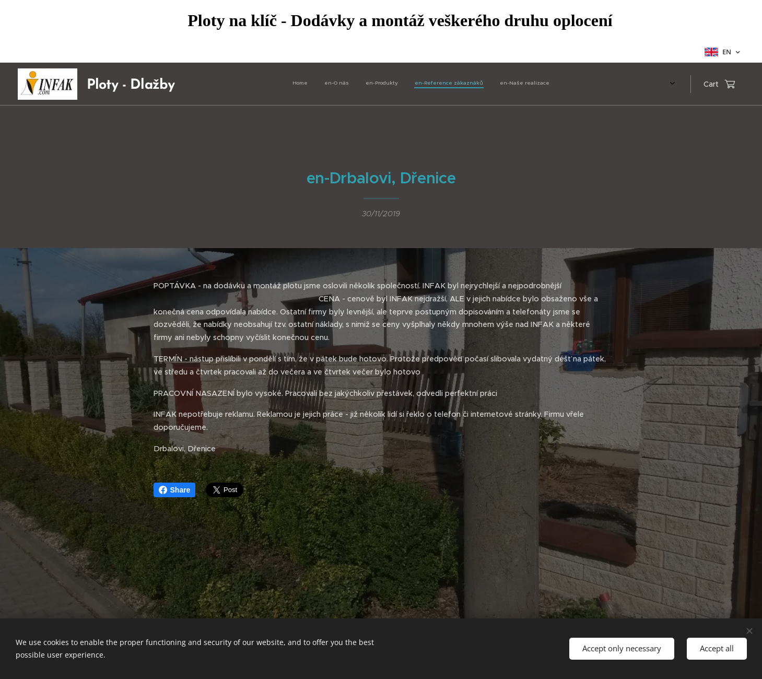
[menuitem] (473, 84)
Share (175, 490)
